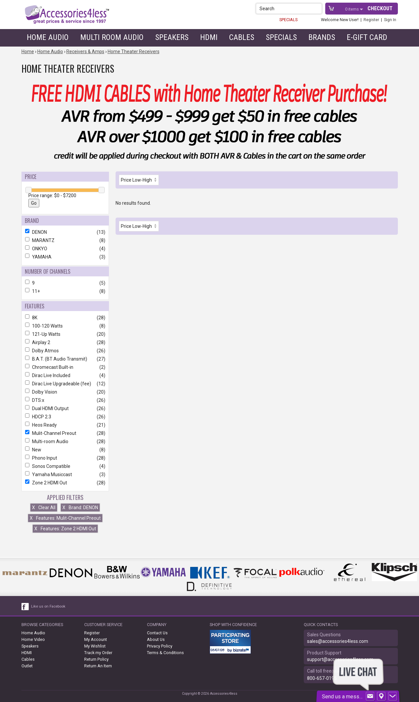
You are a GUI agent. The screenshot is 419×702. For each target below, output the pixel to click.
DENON (65, 232)
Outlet (27, 665)
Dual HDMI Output (65, 408)
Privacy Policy (159, 646)
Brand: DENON (80, 507)
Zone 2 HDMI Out (65, 482)
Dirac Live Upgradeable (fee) (65, 383)
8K (65, 317)
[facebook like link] (25, 607)
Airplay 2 (65, 342)
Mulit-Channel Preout (65, 433)
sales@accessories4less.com (337, 641)
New (65, 449)
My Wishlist (95, 646)
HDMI (209, 37)
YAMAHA (65, 257)
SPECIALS (288, 19)
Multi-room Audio (65, 441)
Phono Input (65, 458)
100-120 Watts (65, 326)
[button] (317, 8)
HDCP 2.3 (65, 416)
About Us (156, 639)
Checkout (380, 8)
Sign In (390, 19)
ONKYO (65, 248)
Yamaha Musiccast (65, 474)
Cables (241, 37)
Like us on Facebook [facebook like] (48, 606)
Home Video (33, 639)
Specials (281, 37)
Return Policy (96, 659)
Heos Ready (65, 425)
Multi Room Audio (112, 37)
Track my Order (98, 652)
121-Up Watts (65, 334)
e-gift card (367, 37)
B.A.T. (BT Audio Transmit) (65, 359)
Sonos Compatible (65, 466)
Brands (321, 37)
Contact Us (157, 632)
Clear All (43, 507)
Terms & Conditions (165, 652)
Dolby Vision (65, 392)
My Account (95, 639)
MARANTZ (65, 240)
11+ (65, 291)
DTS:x (65, 400)
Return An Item (98, 665)
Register (371, 19)
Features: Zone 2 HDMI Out (65, 528)
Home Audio (48, 37)
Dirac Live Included (65, 375)
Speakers (172, 37)
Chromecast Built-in (65, 367)
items (352, 9)
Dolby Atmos (65, 350)
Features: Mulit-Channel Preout (65, 518)
